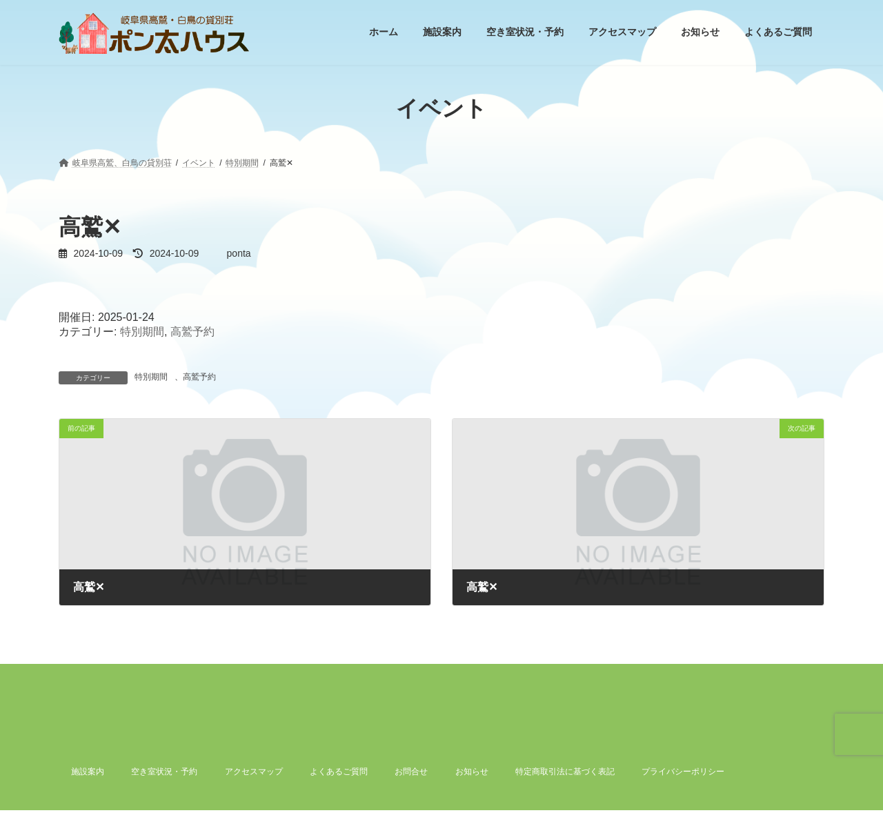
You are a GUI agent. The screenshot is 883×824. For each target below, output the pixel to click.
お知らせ (471, 771)
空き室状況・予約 (164, 771)
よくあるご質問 (339, 771)
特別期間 (142, 331)
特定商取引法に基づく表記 (565, 771)
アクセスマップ (254, 771)
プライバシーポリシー (683, 771)
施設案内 (87, 771)
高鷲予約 (192, 331)
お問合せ (411, 771)
